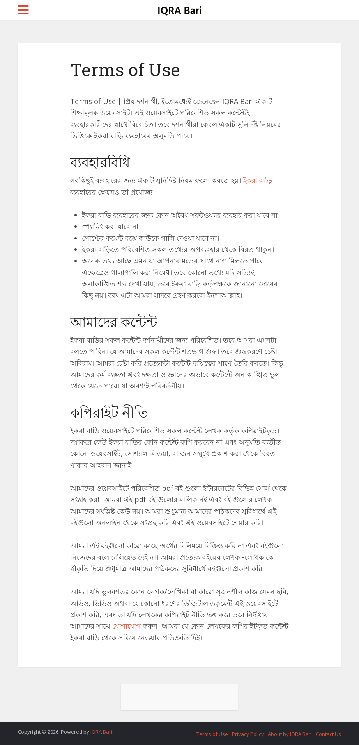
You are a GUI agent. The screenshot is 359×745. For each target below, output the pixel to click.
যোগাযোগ (126, 626)
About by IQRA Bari (290, 734)
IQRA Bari (101, 731)
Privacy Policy (248, 734)
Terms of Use (212, 734)
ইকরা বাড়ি (257, 180)
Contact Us (328, 734)
